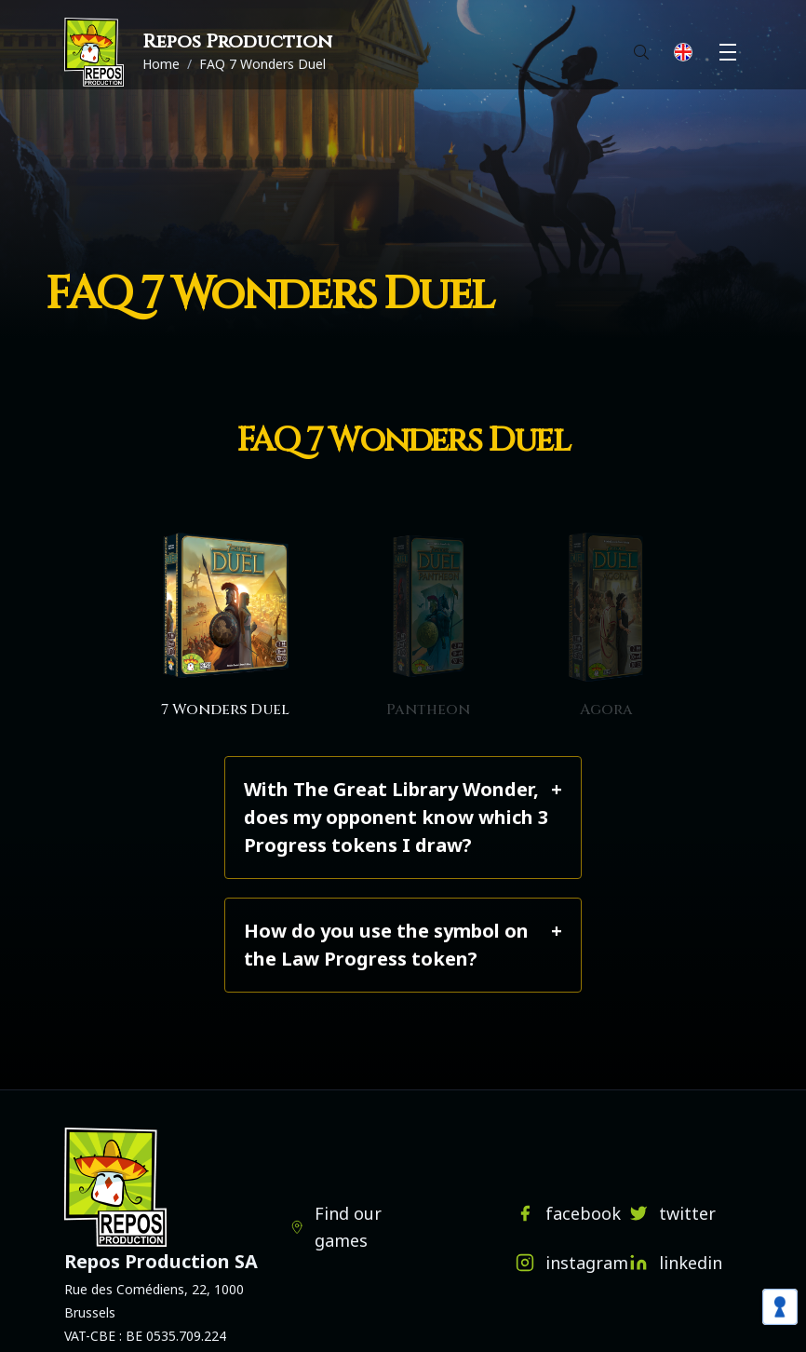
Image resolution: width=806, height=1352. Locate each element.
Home (161, 64)
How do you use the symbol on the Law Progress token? (386, 944)
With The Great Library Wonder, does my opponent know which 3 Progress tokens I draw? (396, 817)
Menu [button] (730, 52)
